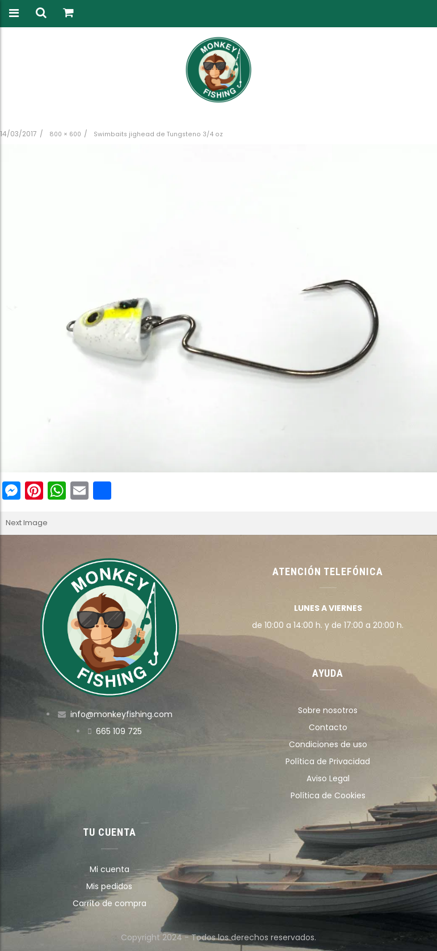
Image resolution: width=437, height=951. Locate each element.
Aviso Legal (328, 778)
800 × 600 (65, 134)
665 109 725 (119, 731)
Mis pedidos (109, 886)
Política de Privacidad (327, 761)
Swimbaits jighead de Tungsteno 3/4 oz (158, 134)
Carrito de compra (109, 903)
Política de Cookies (328, 795)
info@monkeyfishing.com (121, 714)
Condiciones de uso (328, 744)
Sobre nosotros (328, 710)
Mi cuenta (109, 869)
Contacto (328, 727)
